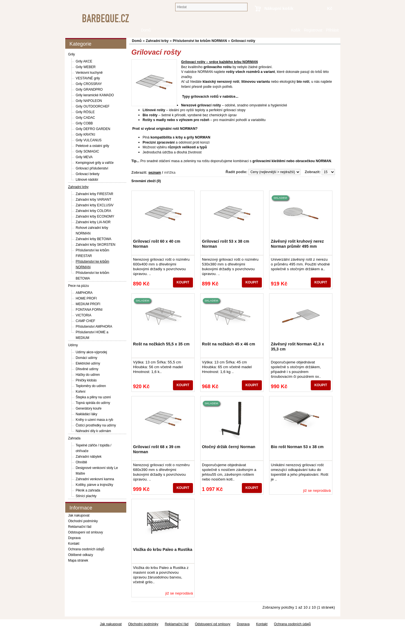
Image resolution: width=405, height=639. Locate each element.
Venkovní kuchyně (89, 73)
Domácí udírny (86, 358)
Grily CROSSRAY (89, 84)
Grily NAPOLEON (89, 101)
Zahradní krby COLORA (93, 211)
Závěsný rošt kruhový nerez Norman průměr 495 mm (297, 244)
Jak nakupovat (78, 515)
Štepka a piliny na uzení (93, 397)
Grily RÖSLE (85, 112)
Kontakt (73, 544)
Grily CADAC (85, 118)
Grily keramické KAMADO (95, 95)
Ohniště (81, 462)
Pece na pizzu (78, 286)
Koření (81, 392)
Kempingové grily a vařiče (95, 163)
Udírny (73, 345)
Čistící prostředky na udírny (96, 425)
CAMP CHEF (85, 321)
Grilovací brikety (87, 174)
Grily (71, 54)
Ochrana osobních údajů (86, 549)
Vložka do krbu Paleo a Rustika (162, 549)
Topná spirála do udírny (93, 403)
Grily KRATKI (85, 135)
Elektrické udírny (88, 363)
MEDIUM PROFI (88, 304)
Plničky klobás (86, 380)
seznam (154, 173)
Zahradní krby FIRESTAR (94, 194)
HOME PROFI (86, 298)
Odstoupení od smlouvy (85, 532)
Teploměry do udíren (91, 386)
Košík (295, 30)
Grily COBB (84, 123)
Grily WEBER (86, 67)
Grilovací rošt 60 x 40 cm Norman (156, 244)
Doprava (74, 538)
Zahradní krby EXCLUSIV (95, 205)
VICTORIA (83, 315)
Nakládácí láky (86, 414)
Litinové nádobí (87, 180)
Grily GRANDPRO (89, 89)
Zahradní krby (78, 187)
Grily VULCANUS (89, 140)
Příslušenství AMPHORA (94, 327)
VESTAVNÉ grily (88, 78)
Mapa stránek (78, 560)
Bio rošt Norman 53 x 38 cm (297, 446)
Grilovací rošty (243, 41)
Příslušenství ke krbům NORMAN (200, 41)
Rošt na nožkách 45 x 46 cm (228, 344)
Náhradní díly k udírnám (93, 431)
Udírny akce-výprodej (91, 352)
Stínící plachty (86, 496)
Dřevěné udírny (87, 369)
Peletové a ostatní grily (92, 146)
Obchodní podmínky (83, 521)
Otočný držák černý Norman (228, 446)
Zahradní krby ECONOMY (95, 216)
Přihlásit (332, 30)
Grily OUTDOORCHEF (92, 106)
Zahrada (74, 438)
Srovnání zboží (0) (146, 181)
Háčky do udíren (88, 375)
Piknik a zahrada (88, 490)
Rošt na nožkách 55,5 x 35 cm (161, 344)
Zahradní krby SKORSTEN (95, 245)
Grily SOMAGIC (87, 151)
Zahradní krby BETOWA (93, 239)
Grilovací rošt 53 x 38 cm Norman (225, 244)
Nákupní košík (278, 8)
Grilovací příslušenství (92, 168)
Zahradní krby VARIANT (93, 200)
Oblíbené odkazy (80, 555)
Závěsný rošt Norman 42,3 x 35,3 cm (297, 346)
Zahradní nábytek (89, 457)
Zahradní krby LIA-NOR (93, 222)
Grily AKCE (84, 61)
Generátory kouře (89, 408)
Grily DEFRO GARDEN (93, 129)
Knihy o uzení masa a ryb (94, 420)
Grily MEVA (84, 157)
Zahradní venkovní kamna (95, 479)
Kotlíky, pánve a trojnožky (94, 485)
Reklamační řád (79, 527)
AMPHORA (84, 293)
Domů (286, 30)
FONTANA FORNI (89, 310)
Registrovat (313, 30)
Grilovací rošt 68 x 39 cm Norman (156, 449)
